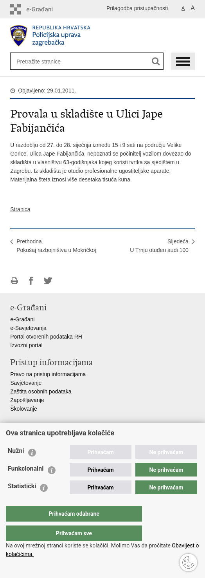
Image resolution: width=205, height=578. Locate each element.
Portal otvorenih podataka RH (46, 336)
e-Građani (22, 319)
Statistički (22, 502)
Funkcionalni (26, 484)
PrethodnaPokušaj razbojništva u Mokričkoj (56, 245)
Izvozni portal (26, 345)
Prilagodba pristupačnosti (137, 8)
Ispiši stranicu (14, 281)
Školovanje (23, 409)
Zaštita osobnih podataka (40, 391)
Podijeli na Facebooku (31, 281)
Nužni (16, 466)
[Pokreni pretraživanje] (156, 61)
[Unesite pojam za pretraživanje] (42, 61)
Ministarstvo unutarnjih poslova (47, 438)
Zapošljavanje (27, 400)
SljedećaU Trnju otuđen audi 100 (159, 245)
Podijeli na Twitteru (48, 281)
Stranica (20, 209)
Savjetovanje (25, 383)
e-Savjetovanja (28, 328)
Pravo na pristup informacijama (48, 374)
